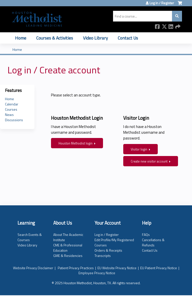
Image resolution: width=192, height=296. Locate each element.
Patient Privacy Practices (76, 267)
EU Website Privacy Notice (117, 267)
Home (20, 38)
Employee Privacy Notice (96, 272)
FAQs (146, 234)
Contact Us (128, 38)
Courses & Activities (54, 38)
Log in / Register (162, 3)
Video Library (95, 38)
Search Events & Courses (30, 237)
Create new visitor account (149, 161)
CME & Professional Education (67, 247)
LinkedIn (171, 27)
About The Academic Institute (68, 237)
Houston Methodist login (75, 143)
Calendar (11, 104)
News (9, 114)
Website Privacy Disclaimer (33, 267)
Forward (177, 27)
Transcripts (102, 255)
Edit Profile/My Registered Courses (114, 242)
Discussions (14, 119)
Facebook (157, 27)
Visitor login (139, 149)
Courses (11, 109)
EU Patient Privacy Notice (158, 267)
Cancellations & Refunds (153, 242)
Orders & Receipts (108, 250)
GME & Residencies (67, 255)
